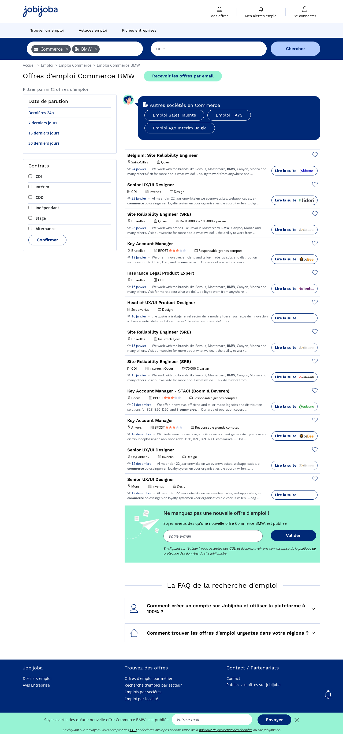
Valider (293, 535)
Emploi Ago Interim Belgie (180, 127)
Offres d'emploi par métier (149, 678)
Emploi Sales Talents (174, 115)
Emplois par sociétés (143, 691)
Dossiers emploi (37, 678)
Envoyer (274, 719)
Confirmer (47, 239)
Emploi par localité (141, 698)
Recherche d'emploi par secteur (153, 685)
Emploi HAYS (229, 115)
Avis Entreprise (36, 685)
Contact (233, 678)
